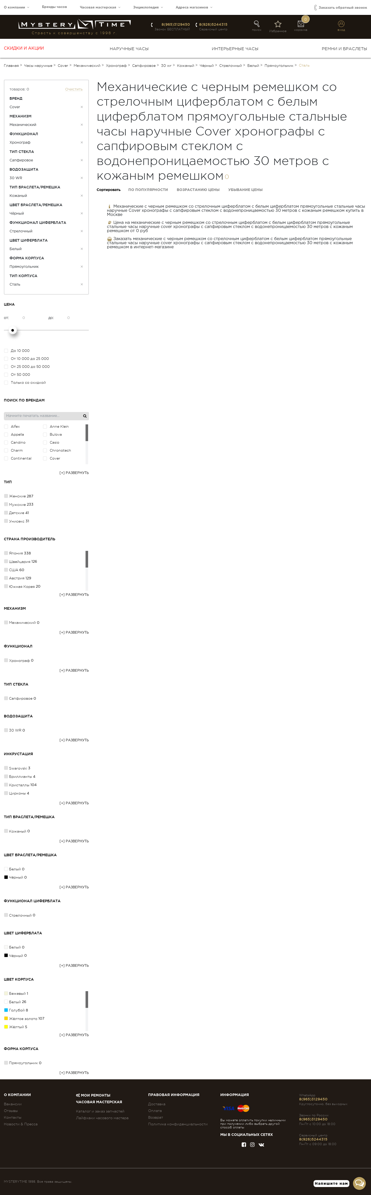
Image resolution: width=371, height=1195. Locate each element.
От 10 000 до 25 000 (26, 359)
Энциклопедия (148, 7)
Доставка (156, 1104)
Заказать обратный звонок (340, 7)
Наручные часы (129, 49)
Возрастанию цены (198, 189)
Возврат (155, 1117)
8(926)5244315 (213, 24)
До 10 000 (17, 351)
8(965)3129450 (176, 24)
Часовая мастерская (100, 7)
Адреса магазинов (194, 7)
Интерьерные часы (235, 49)
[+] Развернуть (74, 473)
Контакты (12, 1117)
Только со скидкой (25, 382)
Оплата (155, 1111)
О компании (16, 7)
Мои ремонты (93, 1095)
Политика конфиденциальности (178, 1124)
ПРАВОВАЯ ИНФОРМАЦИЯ (173, 1095)
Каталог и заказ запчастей (100, 1111)
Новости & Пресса (21, 1124)
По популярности (148, 189)
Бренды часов (54, 7)
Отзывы (11, 1111)
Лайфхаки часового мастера (102, 1118)
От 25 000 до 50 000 (27, 366)
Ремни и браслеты (344, 49)
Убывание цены (245, 189)
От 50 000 (17, 374)
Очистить (74, 89)
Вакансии (13, 1104)
